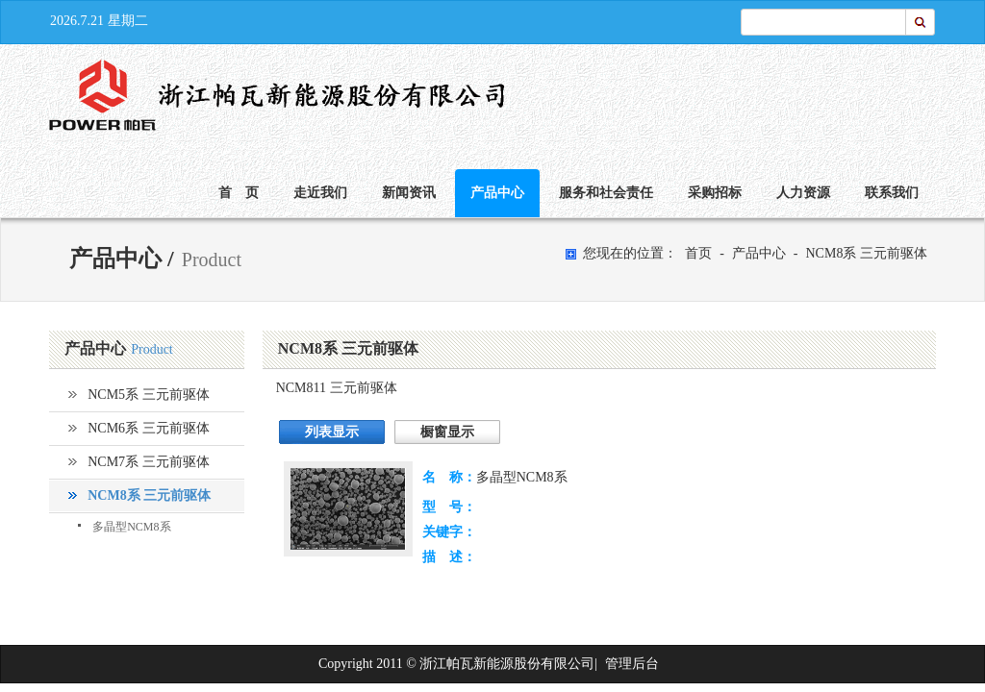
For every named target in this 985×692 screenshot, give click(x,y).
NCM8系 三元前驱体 (865, 253)
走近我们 (320, 192)
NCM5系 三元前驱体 (148, 394)
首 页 (238, 192)
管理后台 (632, 663)
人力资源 (803, 192)
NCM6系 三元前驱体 (148, 428)
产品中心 (497, 192)
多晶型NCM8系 (131, 526)
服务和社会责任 (606, 192)
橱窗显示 (447, 432)
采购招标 (715, 192)
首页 (698, 253)
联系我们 (892, 192)
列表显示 (332, 432)
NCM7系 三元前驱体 (148, 462)
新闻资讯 (409, 192)
